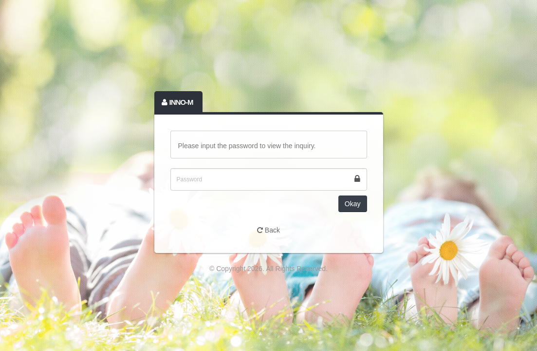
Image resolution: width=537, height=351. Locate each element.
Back (268, 230)
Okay (353, 204)
